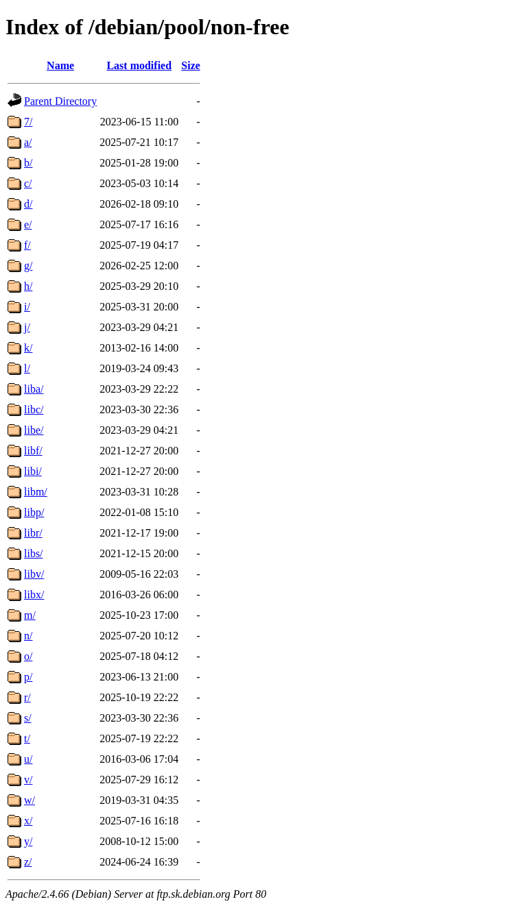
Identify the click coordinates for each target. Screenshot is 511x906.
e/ (28, 224)
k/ (28, 348)
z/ (28, 862)
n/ (28, 635)
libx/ (34, 594)
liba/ (33, 389)
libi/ (33, 471)
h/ (28, 286)
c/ (28, 183)
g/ (28, 265)
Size (190, 65)
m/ (30, 615)
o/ (28, 656)
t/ (27, 738)
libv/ (34, 574)
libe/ (33, 430)
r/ (27, 697)
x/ (28, 821)
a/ (28, 142)
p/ (28, 677)
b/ (28, 163)
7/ (28, 121)
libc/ (33, 409)
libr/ (33, 533)
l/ (27, 368)
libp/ (34, 512)
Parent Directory (60, 101)
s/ (28, 718)
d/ (28, 204)
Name (60, 65)
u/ (28, 759)
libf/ (33, 450)
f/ (27, 245)
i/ (27, 307)
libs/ (33, 553)
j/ (27, 327)
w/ (29, 800)
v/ (28, 779)
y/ (28, 841)
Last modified (138, 65)
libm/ (35, 492)
